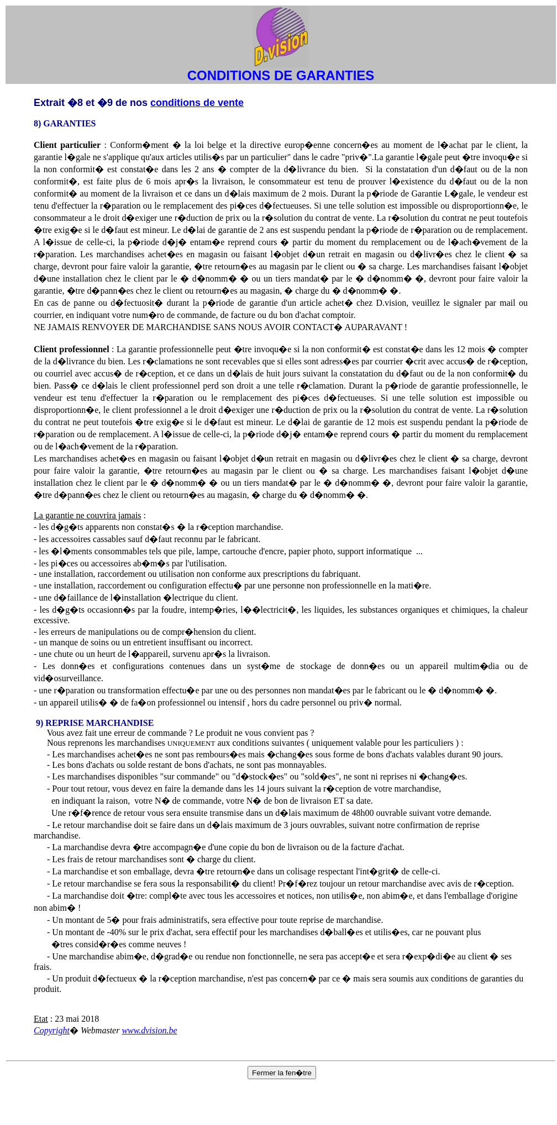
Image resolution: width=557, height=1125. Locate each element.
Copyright (52, 1030)
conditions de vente (197, 102)
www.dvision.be (149, 1030)
